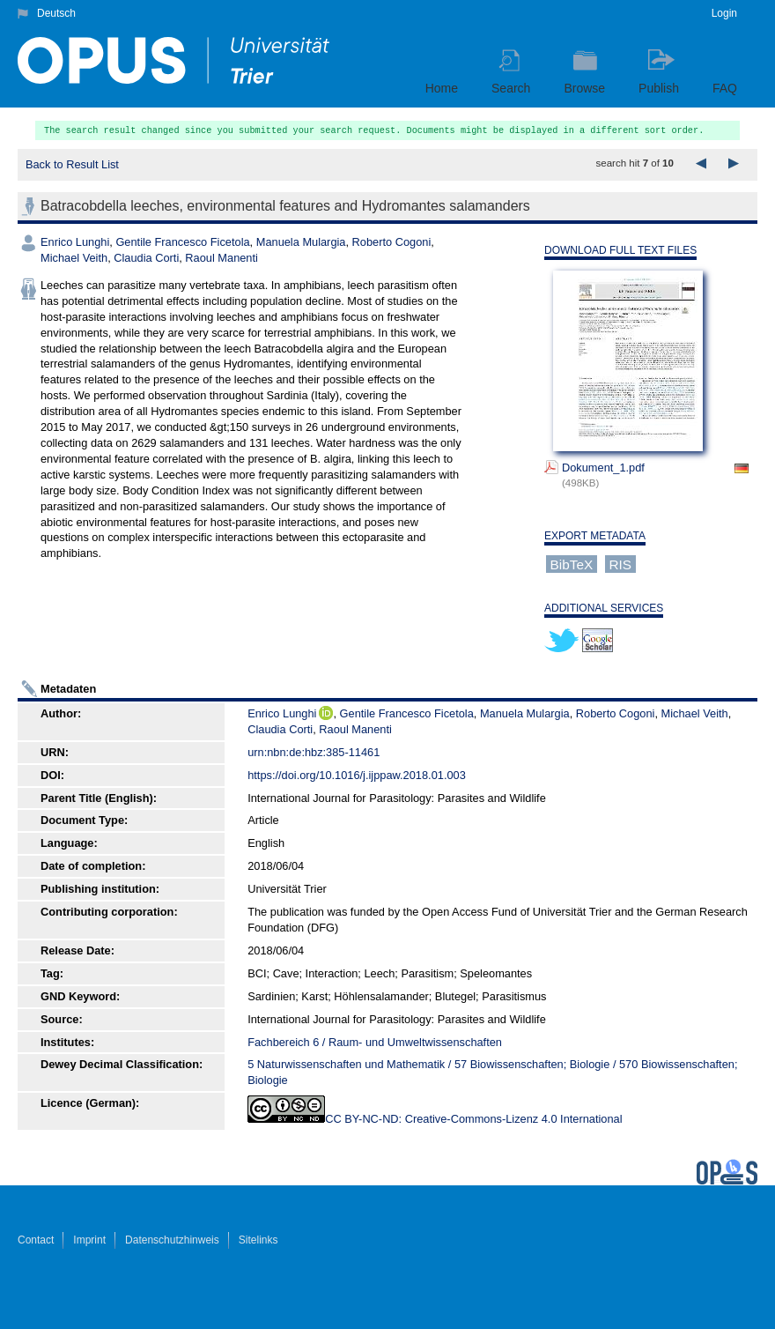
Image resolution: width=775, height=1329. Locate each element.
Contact (36, 1240)
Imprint (89, 1240)
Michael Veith (74, 257)
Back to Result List (72, 164)
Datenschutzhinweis (172, 1240)
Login (724, 13)
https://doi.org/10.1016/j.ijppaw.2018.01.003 (356, 775)
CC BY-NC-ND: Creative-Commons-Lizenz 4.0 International (473, 1118)
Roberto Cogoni (392, 242)
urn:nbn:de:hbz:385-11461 (313, 752)
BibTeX (572, 563)
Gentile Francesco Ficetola (182, 242)
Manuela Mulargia (301, 242)
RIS (620, 563)
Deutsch (56, 13)
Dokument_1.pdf (603, 467)
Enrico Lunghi (75, 242)
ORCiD (326, 713)
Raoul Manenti (221, 257)
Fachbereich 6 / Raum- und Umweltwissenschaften (374, 1042)
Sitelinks (258, 1240)
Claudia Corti (146, 257)
